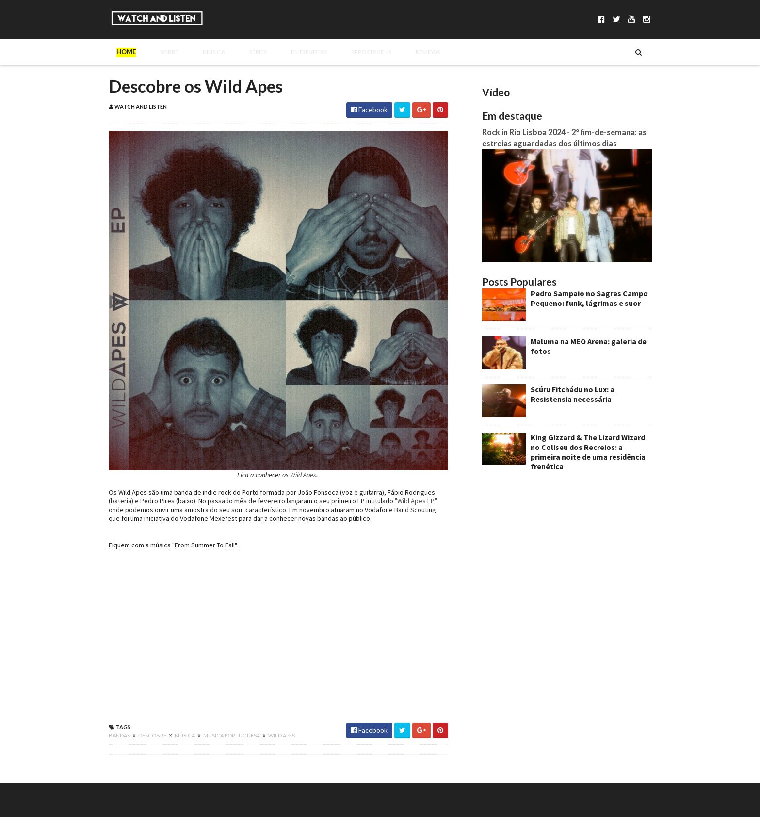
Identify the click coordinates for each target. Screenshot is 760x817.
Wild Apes (303, 474)
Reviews (400, 52)
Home (126, 52)
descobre (152, 735)
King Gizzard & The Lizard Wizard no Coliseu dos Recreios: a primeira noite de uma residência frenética (588, 452)
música (185, 735)
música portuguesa (232, 735)
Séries (239, 52)
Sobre (162, 52)
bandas (120, 735)
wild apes (281, 735)
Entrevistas (286, 52)
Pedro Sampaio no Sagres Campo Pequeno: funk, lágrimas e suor (589, 298)
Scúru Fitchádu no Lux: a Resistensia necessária (572, 394)
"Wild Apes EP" (416, 501)
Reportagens (346, 52)
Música (200, 52)
